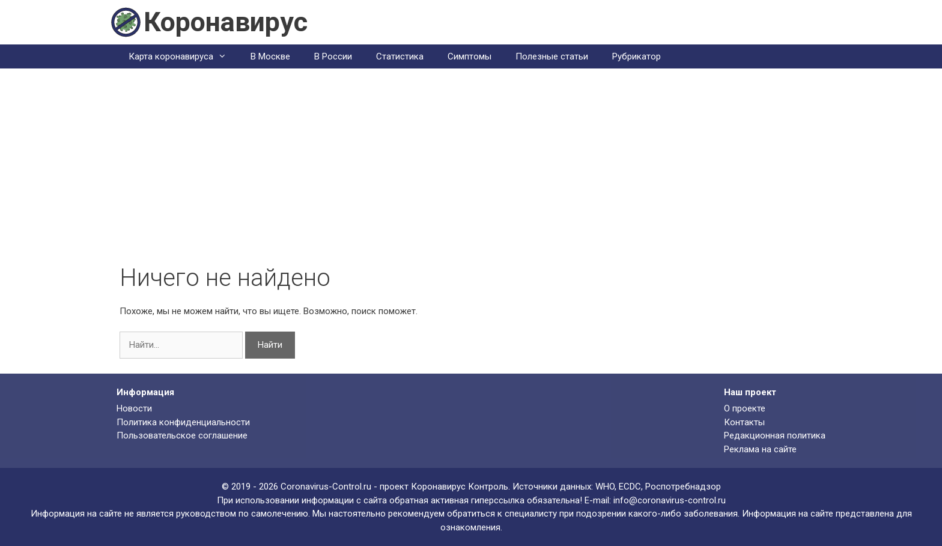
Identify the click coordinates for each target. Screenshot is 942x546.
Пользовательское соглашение (182, 435)
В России (333, 56)
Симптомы (469, 56)
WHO (605, 486)
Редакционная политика (774, 435)
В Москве (270, 56)
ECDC (630, 486)
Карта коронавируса (184, 56)
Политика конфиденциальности (183, 422)
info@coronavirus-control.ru (669, 500)
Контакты (744, 422)
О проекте (744, 408)
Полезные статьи (551, 56)
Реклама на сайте (760, 449)
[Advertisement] (471, 173)
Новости (134, 408)
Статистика (400, 56)
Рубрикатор (636, 56)
